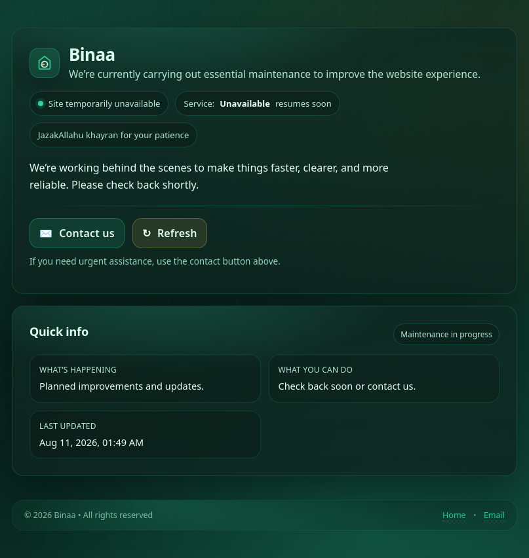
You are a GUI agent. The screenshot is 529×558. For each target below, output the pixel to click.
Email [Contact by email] (494, 515)
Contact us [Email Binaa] (77, 233)
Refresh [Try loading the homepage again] (169, 233)
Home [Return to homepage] (454, 515)
